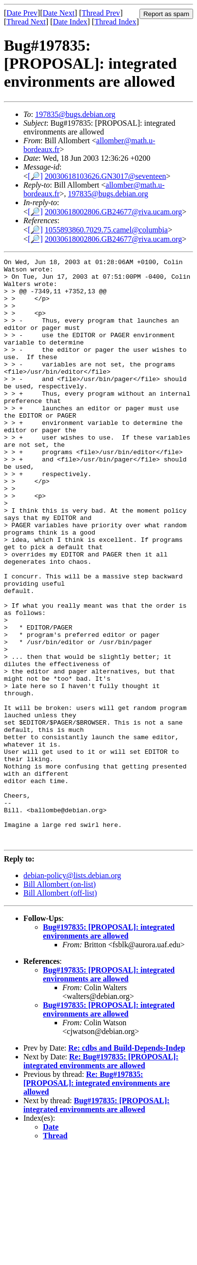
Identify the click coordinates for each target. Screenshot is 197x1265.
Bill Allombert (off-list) (60, 1010)
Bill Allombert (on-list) (59, 1001)
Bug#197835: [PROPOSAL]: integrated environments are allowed (109, 1048)
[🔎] (35, 176)
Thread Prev (100, 13)
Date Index (70, 22)
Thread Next (25, 22)
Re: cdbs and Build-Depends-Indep (126, 1165)
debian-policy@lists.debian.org (72, 992)
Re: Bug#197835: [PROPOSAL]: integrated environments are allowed (100, 1178)
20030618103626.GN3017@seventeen (105, 176)
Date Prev (22, 13)
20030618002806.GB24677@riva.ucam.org (113, 212)
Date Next (59, 13)
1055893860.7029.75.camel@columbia (106, 230)
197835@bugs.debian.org (75, 114)
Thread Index (116, 22)
